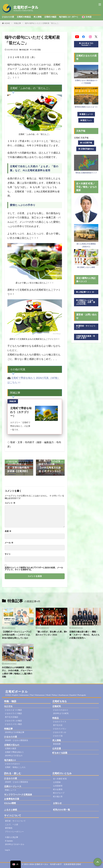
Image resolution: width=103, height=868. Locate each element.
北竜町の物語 (50, 17)
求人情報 (38, 17)
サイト (8, 554)
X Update (9, 841)
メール (9, 543)
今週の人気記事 (11, 837)
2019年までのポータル (14, 844)
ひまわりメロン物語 (13, 724)
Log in (7, 850)
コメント (10, 503)
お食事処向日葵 (11, 798)
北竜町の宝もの (11, 745)
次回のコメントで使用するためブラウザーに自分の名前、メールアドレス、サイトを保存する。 (34, 569)
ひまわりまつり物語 (13, 710)
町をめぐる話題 (59, 752)
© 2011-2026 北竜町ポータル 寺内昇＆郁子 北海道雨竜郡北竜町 (51, 864)
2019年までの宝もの (13, 755)
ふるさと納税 (10, 809)
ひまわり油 (57, 736)
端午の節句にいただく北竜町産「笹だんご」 (42, 23)
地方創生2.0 (10, 760)
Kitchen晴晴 (10, 803)
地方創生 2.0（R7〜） (69, 17)
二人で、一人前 (11, 824)
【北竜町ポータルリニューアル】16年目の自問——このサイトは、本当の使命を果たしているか (17, 634)
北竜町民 (56, 706)
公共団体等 (57, 786)
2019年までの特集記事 (14, 732)
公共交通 (56, 748)
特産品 (55, 718)
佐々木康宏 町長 (60, 779)
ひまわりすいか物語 (13, 720)
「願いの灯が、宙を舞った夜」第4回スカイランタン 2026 (51, 633)
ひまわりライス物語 (13, 713)
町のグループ (58, 793)
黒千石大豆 (57, 725)
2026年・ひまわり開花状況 (16, 740)
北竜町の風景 (10, 748)
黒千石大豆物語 (11, 717)
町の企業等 (57, 789)
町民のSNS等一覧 (61, 809)
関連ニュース (10, 790)
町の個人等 (57, 796)
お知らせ (57, 803)
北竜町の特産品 (24, 17)
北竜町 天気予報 (81, 137)
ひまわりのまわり (12, 764)
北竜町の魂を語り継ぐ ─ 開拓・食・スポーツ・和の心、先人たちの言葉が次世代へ (84, 634)
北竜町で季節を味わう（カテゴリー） (21, 411)
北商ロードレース (12, 786)
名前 (8, 531)
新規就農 (57, 744)
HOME (7, 23)
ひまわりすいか (59, 732)
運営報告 (8, 828)
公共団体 (57, 782)
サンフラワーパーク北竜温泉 (18, 794)
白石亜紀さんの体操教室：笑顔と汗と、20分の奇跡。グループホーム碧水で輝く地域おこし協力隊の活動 (17, 672)
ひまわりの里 (8, 17)
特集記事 (17, 23)
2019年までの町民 (61, 713)
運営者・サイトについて (15, 821)
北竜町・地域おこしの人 (15, 767)
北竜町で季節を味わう (14, 752)
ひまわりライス (59, 721)
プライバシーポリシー (14, 831)
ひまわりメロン (59, 728)
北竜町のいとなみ (62, 773)
